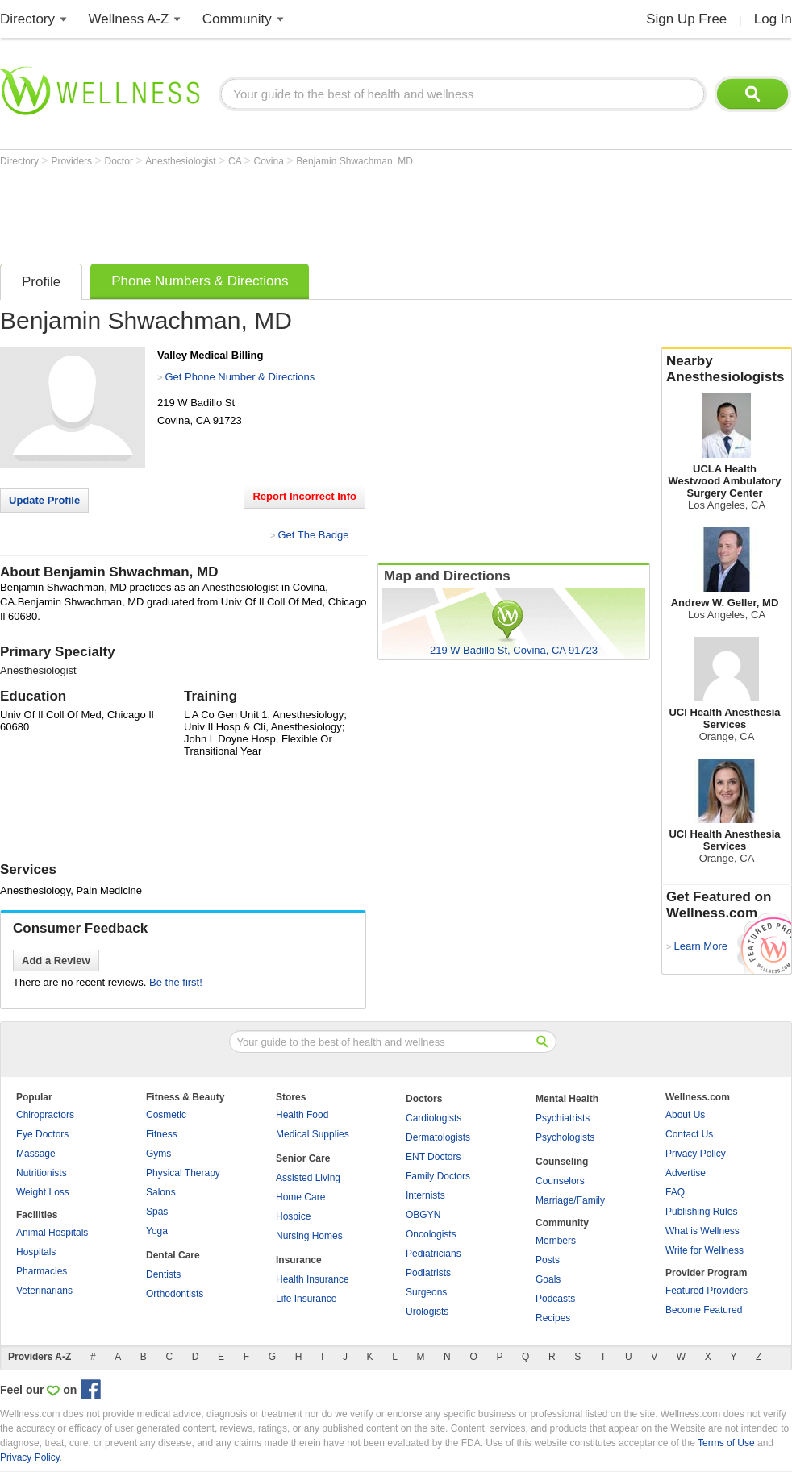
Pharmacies (41, 1271)
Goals (548, 1279)
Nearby (726, 369)
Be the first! (175, 982)
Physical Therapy (183, 1173)
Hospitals (36, 1252)
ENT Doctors (433, 1156)
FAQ (675, 1192)
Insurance (299, 1260)
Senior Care (303, 1158)
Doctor (120, 161)
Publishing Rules (701, 1211)
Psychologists (565, 1137)
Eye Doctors (42, 1134)
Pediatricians (433, 1253)
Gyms (158, 1153)
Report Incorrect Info (304, 496)
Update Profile (44, 500)
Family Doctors (438, 1176)
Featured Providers (706, 1290)
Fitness (161, 1134)
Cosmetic (166, 1115)
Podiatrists (428, 1273)
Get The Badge (312, 535)
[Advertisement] (293, 211)
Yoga (157, 1231)
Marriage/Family (570, 1200)
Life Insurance (306, 1298)
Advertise (685, 1173)
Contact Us (689, 1134)
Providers (72, 161)
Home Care (300, 1197)
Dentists (163, 1274)
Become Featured (703, 1310)
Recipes (553, 1318)
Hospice (293, 1216)
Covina (270, 161)
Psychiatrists (563, 1118)
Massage (36, 1153)
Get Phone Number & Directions (240, 377)
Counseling (562, 1161)
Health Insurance (312, 1279)
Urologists (427, 1311)
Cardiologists (433, 1118)
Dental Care (173, 1255)
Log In (773, 19)
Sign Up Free (686, 19)
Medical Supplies (312, 1134)
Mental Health (567, 1098)
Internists (425, 1195)
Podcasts (555, 1298)
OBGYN (423, 1214)
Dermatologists (438, 1137)
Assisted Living (308, 1177)
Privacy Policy (695, 1153)
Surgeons (426, 1292)
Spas (157, 1211)
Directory (27, 19)
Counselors (560, 1181)
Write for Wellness (704, 1250)
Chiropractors (45, 1115)
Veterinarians (44, 1290)
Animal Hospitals (52, 1232)
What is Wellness (702, 1231)
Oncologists (431, 1234)
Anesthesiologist (182, 161)
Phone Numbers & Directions (199, 281)
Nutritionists (41, 1173)
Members (556, 1240)
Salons (161, 1192)
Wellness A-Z (129, 19)
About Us (685, 1115)
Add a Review (56, 960)
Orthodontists (174, 1293)
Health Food (302, 1115)
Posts (548, 1260)
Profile (41, 281)
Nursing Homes (309, 1235)
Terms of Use (726, 1443)
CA (236, 161)
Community (237, 19)
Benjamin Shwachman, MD (354, 161)
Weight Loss (42, 1192)
